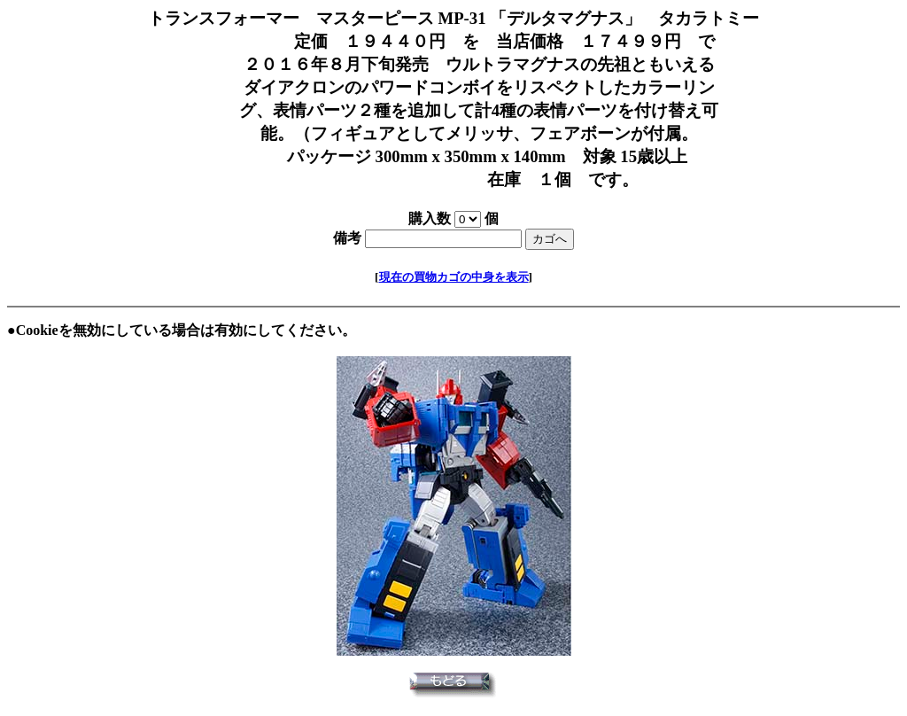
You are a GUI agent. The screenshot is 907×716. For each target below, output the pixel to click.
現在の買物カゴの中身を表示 (454, 277)
